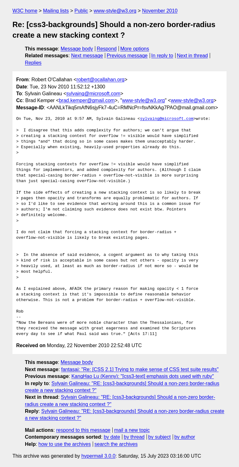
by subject (159, 437)
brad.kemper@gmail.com (87, 100)
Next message (87, 55)
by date (112, 437)
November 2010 (159, 10)
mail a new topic (132, 430)
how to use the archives (65, 444)
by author (184, 437)
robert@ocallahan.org (100, 79)
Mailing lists (56, 10)
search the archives (116, 444)
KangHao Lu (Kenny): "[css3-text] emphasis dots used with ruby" (142, 376)
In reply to (162, 55)
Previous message (127, 55)
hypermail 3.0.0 (98, 456)
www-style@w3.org (115, 10)
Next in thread (192, 55)
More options (134, 48)
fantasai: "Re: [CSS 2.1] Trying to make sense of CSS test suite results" (140, 369)
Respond (107, 48)
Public (81, 10)
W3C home (24, 10)
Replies (33, 62)
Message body (77, 48)
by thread (134, 437)
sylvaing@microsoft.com (93, 93)
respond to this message (83, 430)
